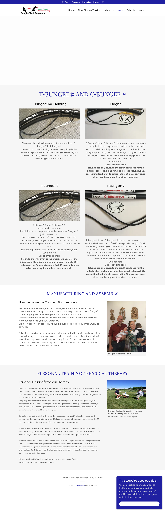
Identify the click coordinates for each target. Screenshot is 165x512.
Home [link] (71, 10)
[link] (35, 10)
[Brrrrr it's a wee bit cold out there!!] (82, 2)
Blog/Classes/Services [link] (89, 10)
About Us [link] (109, 10)
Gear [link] (120, 10)
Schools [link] (131, 10)
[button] (142, 10)
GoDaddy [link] (81, 485)
